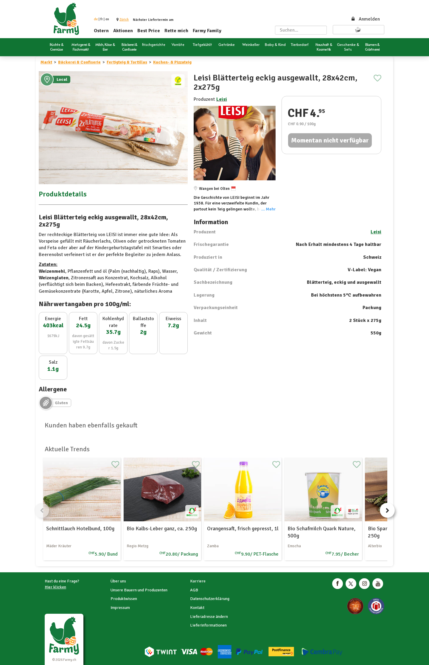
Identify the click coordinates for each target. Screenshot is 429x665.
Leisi (221, 99)
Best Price (148, 31)
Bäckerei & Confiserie (79, 62)
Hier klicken (55, 587)
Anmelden (365, 19)
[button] (124, 19)
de (96, 19)
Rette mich (176, 31)
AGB (194, 590)
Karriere (198, 581)
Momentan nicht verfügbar (330, 140)
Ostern (101, 31)
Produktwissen (124, 598)
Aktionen (123, 31)
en (107, 19)
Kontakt (197, 607)
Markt (46, 62)
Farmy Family (207, 31)
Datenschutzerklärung (209, 598)
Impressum (120, 607)
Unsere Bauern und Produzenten (139, 590)
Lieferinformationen (208, 625)
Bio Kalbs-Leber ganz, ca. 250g (162, 528)
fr (101, 19)
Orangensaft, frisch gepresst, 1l (243, 528)
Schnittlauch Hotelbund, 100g (80, 528)
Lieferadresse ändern (209, 616)
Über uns (118, 581)
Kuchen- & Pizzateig (172, 62)
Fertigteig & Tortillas (127, 62)
